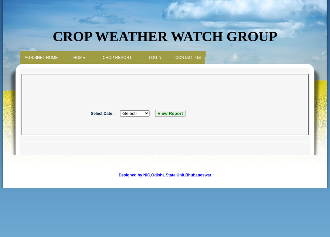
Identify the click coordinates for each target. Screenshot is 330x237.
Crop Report (117, 57)
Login (155, 57)
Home (79, 57)
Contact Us (188, 57)
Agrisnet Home (41, 57)
